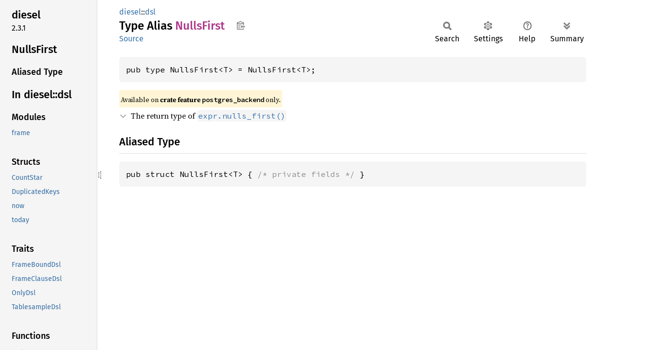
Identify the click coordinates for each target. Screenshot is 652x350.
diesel (130, 12)
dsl (150, 12)
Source (131, 38)
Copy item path (241, 25)
